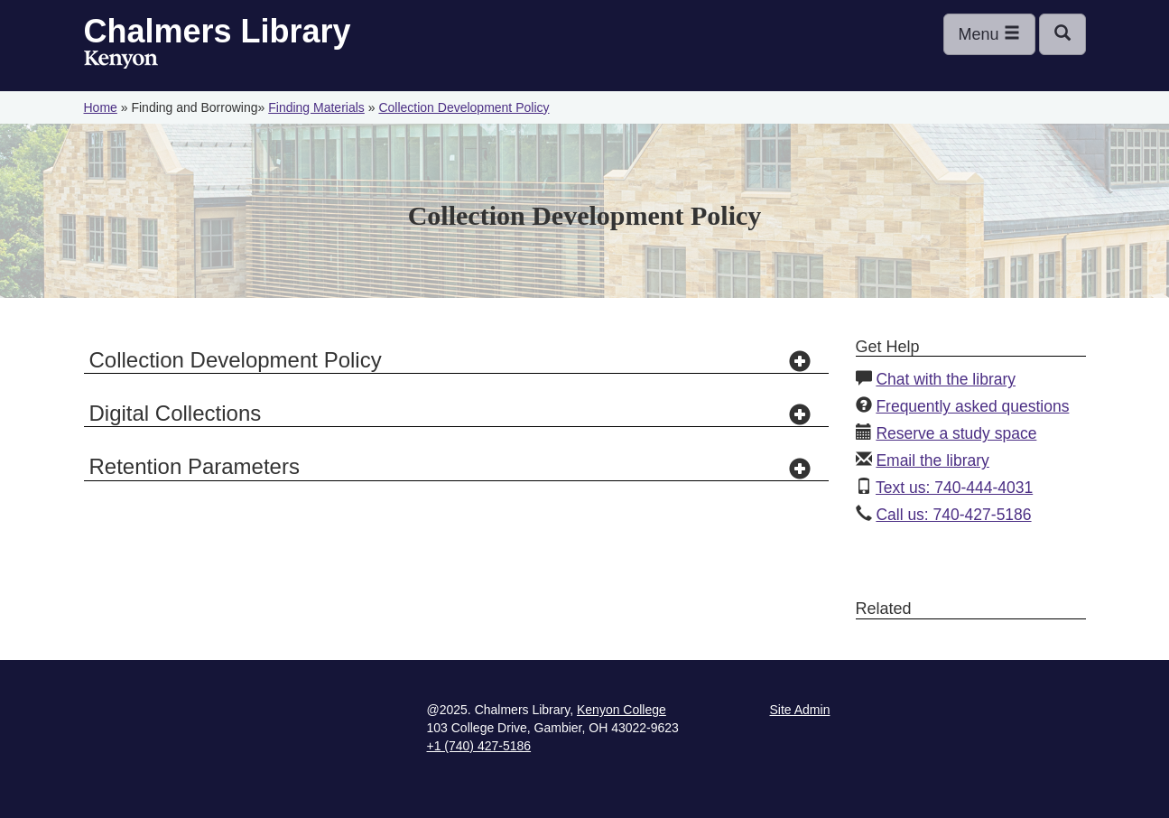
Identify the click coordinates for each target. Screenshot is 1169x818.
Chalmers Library (217, 31)
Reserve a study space (956, 433)
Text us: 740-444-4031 (954, 488)
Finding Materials (316, 107)
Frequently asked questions (972, 406)
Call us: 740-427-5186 (953, 515)
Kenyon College (121, 60)
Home (100, 107)
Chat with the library (946, 379)
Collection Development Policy (463, 107)
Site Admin (800, 709)
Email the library (932, 460)
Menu (989, 33)
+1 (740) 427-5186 (479, 746)
